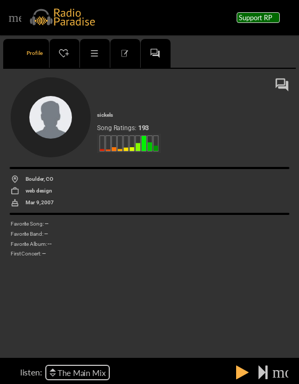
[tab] (26, 53)
